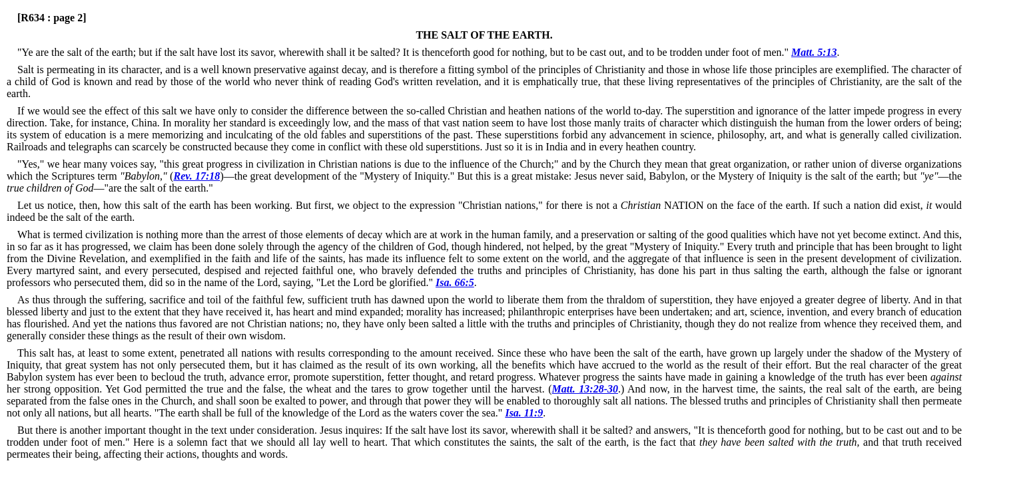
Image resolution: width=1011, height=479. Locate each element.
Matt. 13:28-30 (585, 389)
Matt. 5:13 (814, 52)
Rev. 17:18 (196, 176)
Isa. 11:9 (524, 412)
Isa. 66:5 (455, 282)
